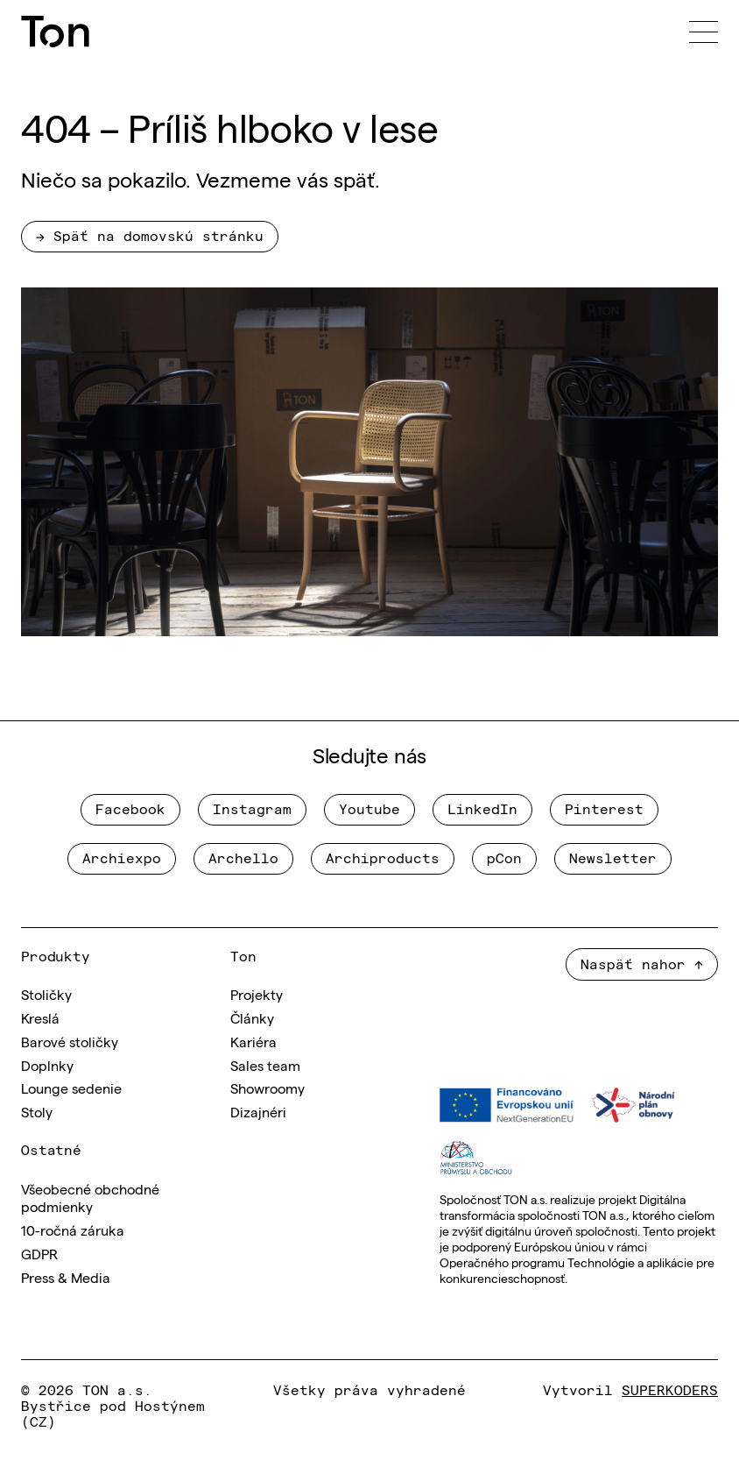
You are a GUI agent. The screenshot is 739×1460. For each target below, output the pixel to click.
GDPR (39, 1253)
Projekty (256, 994)
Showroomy (267, 1087)
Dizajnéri (258, 1111)
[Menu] (703, 31)
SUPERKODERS (670, 1389)
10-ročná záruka (72, 1229)
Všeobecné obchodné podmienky (90, 1197)
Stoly (37, 1111)
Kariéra (253, 1041)
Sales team (265, 1065)
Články (252, 1017)
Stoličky (46, 994)
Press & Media (65, 1277)
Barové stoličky (69, 1041)
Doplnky (47, 1065)
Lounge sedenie (71, 1087)
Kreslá (40, 1017)
